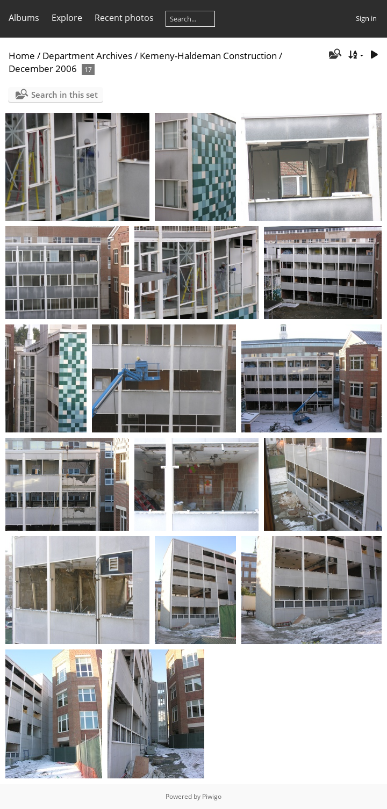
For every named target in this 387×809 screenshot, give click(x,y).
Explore (67, 18)
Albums (24, 18)
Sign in (366, 18)
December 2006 (43, 68)
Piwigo (211, 796)
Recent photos (124, 18)
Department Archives (87, 55)
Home (22, 55)
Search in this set (64, 94)
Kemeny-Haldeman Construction (208, 55)
